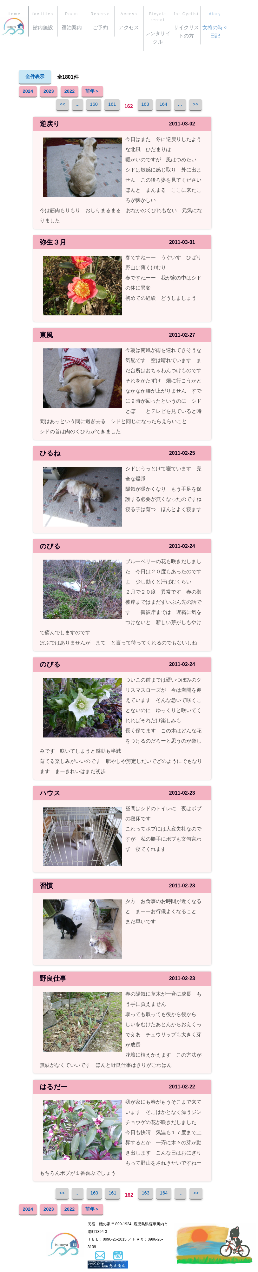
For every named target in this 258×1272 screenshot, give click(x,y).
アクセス (129, 20)
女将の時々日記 (215, 24)
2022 (77, 92)
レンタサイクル (157, 27)
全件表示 (35, 77)
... (70, 106)
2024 (29, 92)
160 (89, 106)
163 (146, 106)
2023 (53, 92)
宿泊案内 (71, 20)
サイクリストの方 (186, 24)
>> (205, 106)
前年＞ (103, 92)
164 (167, 106)
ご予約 (100, 20)
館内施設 (43, 20)
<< (53, 106)
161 (110, 106)
